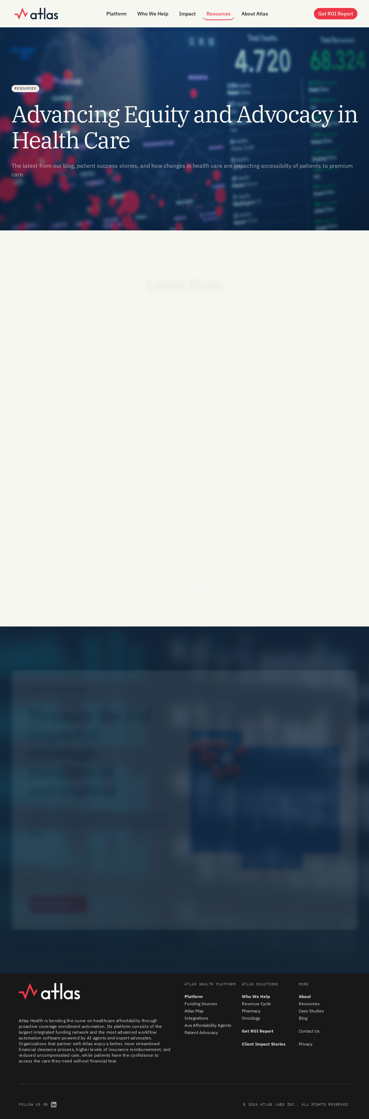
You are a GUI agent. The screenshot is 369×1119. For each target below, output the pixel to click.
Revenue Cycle (256, 1003)
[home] (36, 13)
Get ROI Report (258, 1031)
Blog (303, 1018)
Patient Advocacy (201, 1032)
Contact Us (309, 1031)
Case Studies (311, 1011)
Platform (193, 996)
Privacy (305, 1044)
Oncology (251, 1018)
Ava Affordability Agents (207, 1025)
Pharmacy (251, 1011)
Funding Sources (200, 1003)
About (305, 996)
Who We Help (256, 996)
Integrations (196, 1018)
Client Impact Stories (263, 1044)
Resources (309, 1003)
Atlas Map (194, 1011)
